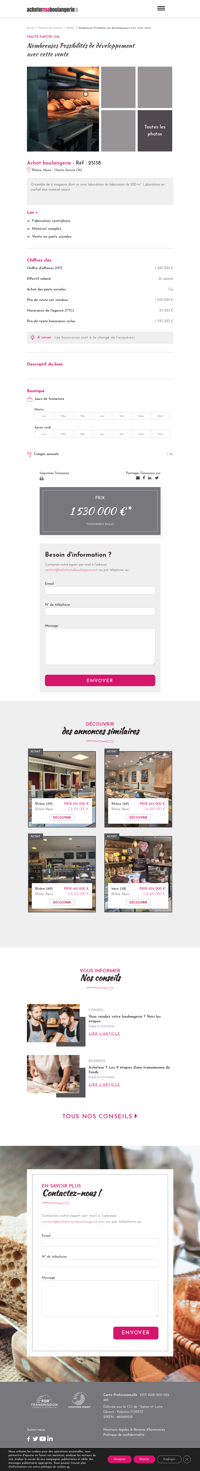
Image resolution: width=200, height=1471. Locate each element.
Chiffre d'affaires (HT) (44, 268)
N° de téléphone (100, 611)
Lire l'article (104, 1034)
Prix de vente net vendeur (47, 300)
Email (100, 590)
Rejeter (143, 1459)
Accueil (30, 28)
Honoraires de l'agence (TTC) (50, 310)
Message (100, 647)
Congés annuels (43, 454)
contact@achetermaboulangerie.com (71, 570)
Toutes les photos (154, 131)
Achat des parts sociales (46, 289)
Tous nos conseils (97, 1117)
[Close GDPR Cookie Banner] (187, 1459)
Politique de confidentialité (123, 1435)
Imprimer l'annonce (68, 479)
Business (97, 1061)
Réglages (169, 1459)
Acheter (70, 28)
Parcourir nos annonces (50, 28)
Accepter (118, 1459)
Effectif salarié (39, 279)
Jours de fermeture (45, 399)
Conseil (96, 1010)
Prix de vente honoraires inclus (51, 321)
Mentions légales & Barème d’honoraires (134, 1430)
